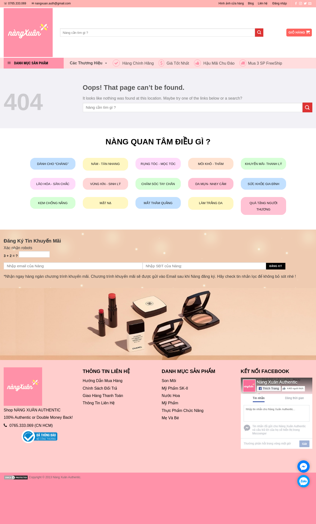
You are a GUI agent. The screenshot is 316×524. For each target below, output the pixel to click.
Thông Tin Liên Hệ (99, 403)
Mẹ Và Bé (170, 418)
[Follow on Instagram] (300, 3)
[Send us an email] (309, 3)
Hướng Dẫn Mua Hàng (103, 381)
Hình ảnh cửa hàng (231, 3)
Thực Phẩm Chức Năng (183, 410)
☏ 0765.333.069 (15, 3)
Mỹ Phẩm (170, 403)
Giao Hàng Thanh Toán (103, 396)
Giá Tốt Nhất (174, 63)
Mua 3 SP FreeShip (260, 63)
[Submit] (259, 32)
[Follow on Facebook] (295, 3)
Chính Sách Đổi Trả (100, 388)
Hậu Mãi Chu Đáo (214, 63)
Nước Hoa (171, 396)
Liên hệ (263, 3)
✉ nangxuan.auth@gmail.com (51, 3)
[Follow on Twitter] (305, 3)
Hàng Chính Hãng (133, 63)
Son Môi (169, 381)
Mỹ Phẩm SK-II (175, 388)
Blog (251, 3)
